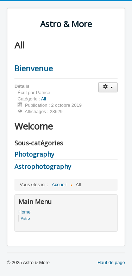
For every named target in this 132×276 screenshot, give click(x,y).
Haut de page (111, 262)
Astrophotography (42, 166)
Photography (34, 154)
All (43, 98)
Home (24, 212)
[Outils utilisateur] (108, 87)
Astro (25, 218)
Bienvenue (33, 68)
